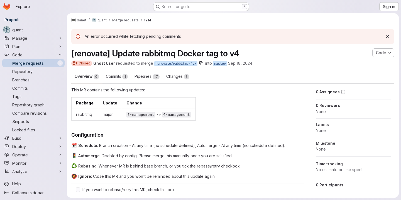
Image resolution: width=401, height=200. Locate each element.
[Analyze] (33, 171)
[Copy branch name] (201, 63)
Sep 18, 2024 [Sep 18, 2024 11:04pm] (240, 63)
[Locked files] (33, 130)
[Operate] (33, 155)
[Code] (33, 55)
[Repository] (33, 71)
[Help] (33, 184)
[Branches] (33, 80)
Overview (87, 76)
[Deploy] (33, 146)
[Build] (33, 138)
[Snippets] (33, 121)
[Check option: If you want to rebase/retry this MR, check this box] (78, 190)
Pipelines (147, 76)
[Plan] (33, 46)
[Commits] (33, 88)
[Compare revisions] (33, 113)
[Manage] (33, 38)
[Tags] (33, 96)
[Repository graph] (33, 105)
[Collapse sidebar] (33, 193)
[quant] (33, 30)
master (220, 63)
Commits (117, 76)
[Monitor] (33, 163)
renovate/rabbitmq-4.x (175, 63)
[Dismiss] (387, 36)
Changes (177, 76)
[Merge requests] (33, 63)
